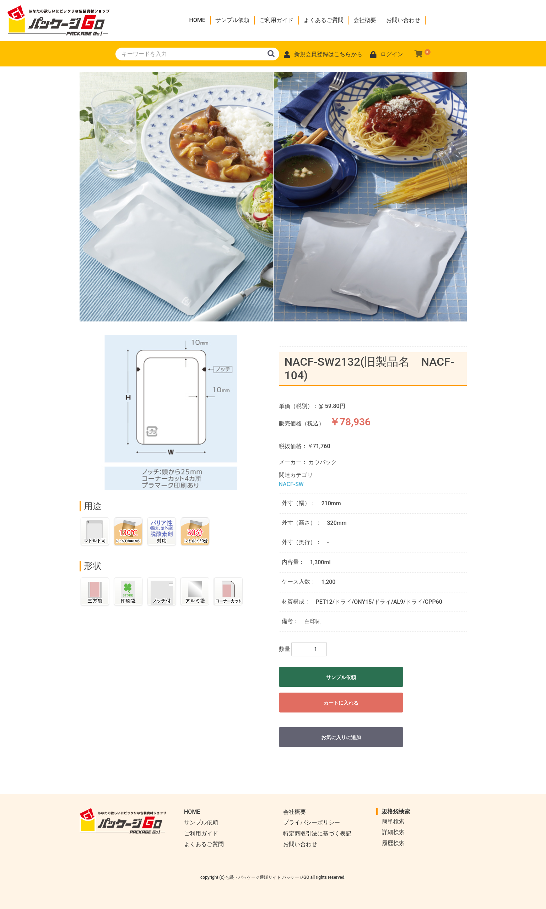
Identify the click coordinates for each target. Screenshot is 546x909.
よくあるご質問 (324, 20)
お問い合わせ (403, 20)
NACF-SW (291, 484)
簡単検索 (393, 821)
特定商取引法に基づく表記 (317, 833)
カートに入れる (341, 703)
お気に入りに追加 (341, 737)
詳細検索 (393, 832)
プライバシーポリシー (311, 822)
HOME (197, 20)
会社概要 (364, 20)
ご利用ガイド (276, 20)
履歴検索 (393, 843)
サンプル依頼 (232, 20)
